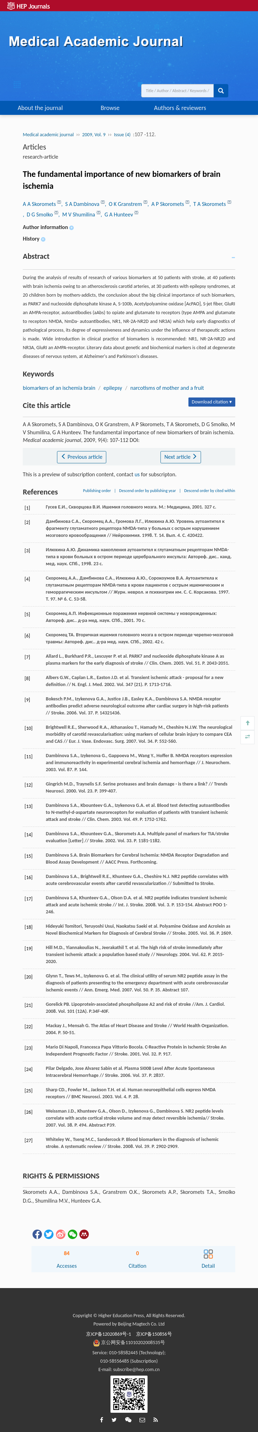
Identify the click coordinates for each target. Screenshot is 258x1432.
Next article (180, 457)
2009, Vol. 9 (94, 135)
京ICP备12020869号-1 (108, 1334)
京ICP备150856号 (154, 1334)
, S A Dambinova (80, 204)
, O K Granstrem (124, 204)
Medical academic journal (48, 135)
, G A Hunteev (117, 214)
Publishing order (97, 490)
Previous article (81, 457)
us (137, 474)
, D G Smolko (38, 214)
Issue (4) (122, 135)
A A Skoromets (40, 204)
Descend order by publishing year (147, 490)
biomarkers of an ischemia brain (59, 388)
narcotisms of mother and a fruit (167, 388)
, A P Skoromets (166, 204)
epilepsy (112, 388)
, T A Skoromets (208, 204)
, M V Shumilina (77, 214)
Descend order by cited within (209, 490)
